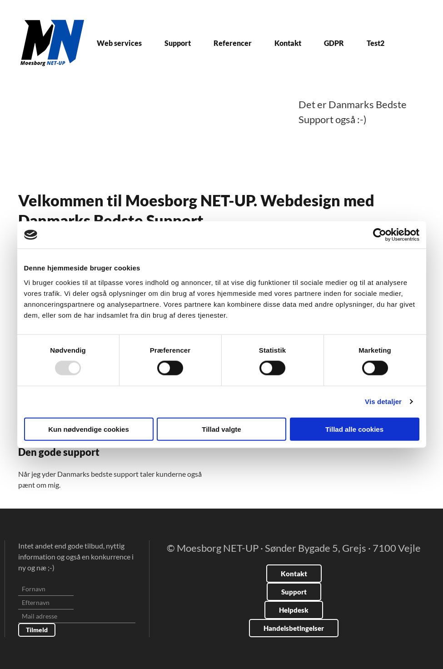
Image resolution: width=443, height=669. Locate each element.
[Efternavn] (46, 602)
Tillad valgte (221, 429)
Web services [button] (119, 43)
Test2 (375, 43)
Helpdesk (294, 610)
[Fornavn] (46, 589)
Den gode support (59, 452)
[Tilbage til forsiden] (52, 43)
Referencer (233, 43)
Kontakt (287, 43)
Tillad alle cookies (354, 429)
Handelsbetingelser (294, 628)
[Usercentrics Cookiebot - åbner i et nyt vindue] (379, 235)
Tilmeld (37, 630)
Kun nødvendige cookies (88, 429)
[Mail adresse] (76, 616)
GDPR (334, 43)
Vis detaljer (383, 401)
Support (177, 43)
